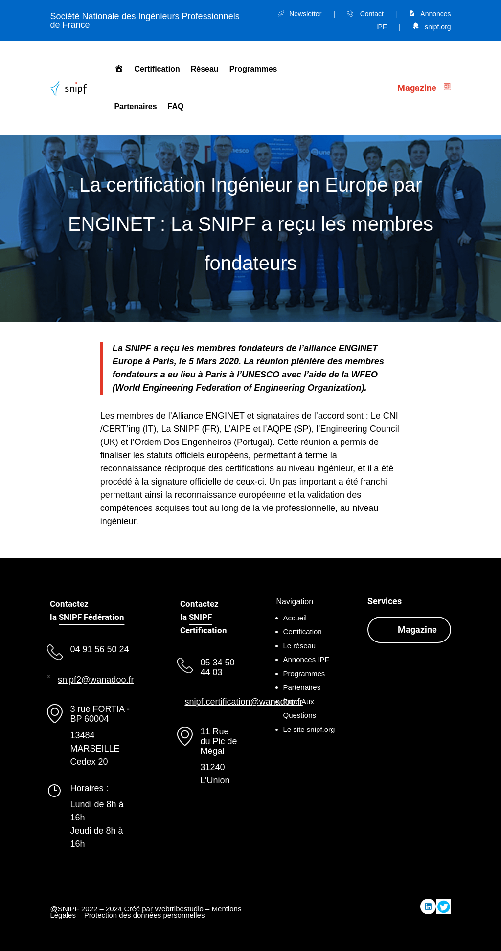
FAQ (176, 106)
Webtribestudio (179, 909)
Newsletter (305, 14)
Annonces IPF (306, 659)
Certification (157, 69)
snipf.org (438, 27)
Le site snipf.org (309, 729)
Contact (372, 14)
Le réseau (299, 645)
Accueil (295, 618)
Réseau (205, 69)
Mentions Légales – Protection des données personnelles (145, 912)
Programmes (253, 69)
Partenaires (135, 106)
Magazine (417, 629)
